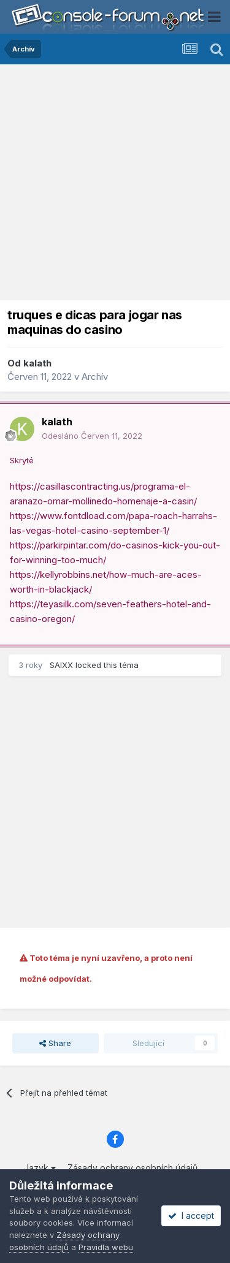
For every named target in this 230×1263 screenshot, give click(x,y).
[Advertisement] (115, 185)
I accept (191, 1215)
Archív (95, 376)
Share (55, 1043)
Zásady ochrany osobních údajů (132, 1167)
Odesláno (92, 436)
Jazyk (40, 1167)
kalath (37, 363)
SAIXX (61, 665)
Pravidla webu (106, 1247)
